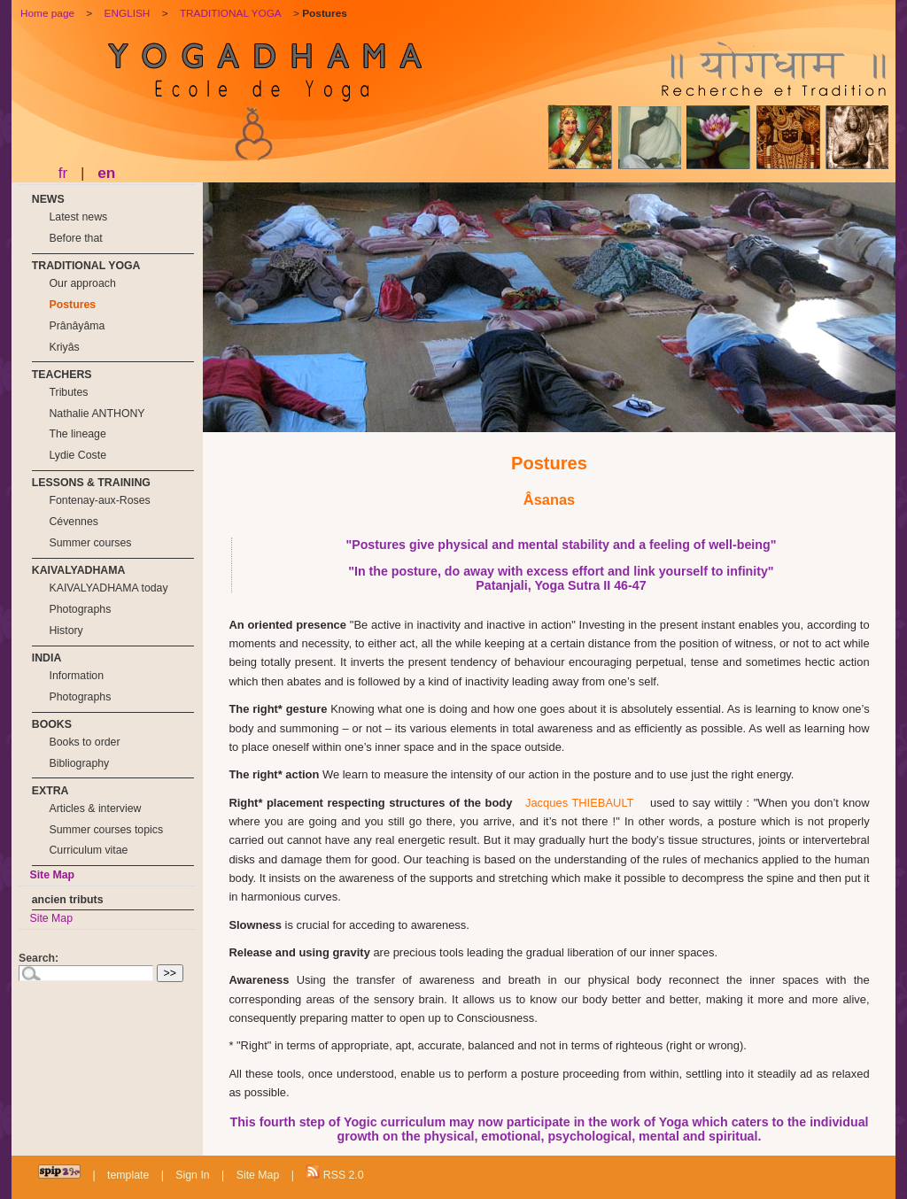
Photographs (80, 609)
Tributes (68, 392)
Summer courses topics (106, 830)
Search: (38, 958)
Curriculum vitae (88, 850)
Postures (72, 304)
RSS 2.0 (334, 1172)
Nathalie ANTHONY (96, 413)
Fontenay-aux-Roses (99, 500)
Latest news (78, 217)
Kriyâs (64, 347)
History (65, 630)
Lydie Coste (77, 455)
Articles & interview (95, 808)
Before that (75, 238)
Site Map (51, 875)
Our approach (82, 283)
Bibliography (79, 763)
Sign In (192, 1175)
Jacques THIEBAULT (579, 802)
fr (63, 173)
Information (76, 675)
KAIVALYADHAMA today (108, 588)
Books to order (84, 742)
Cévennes (73, 521)
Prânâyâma (77, 326)
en (106, 173)
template (128, 1175)
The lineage (77, 434)
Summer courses (90, 543)
